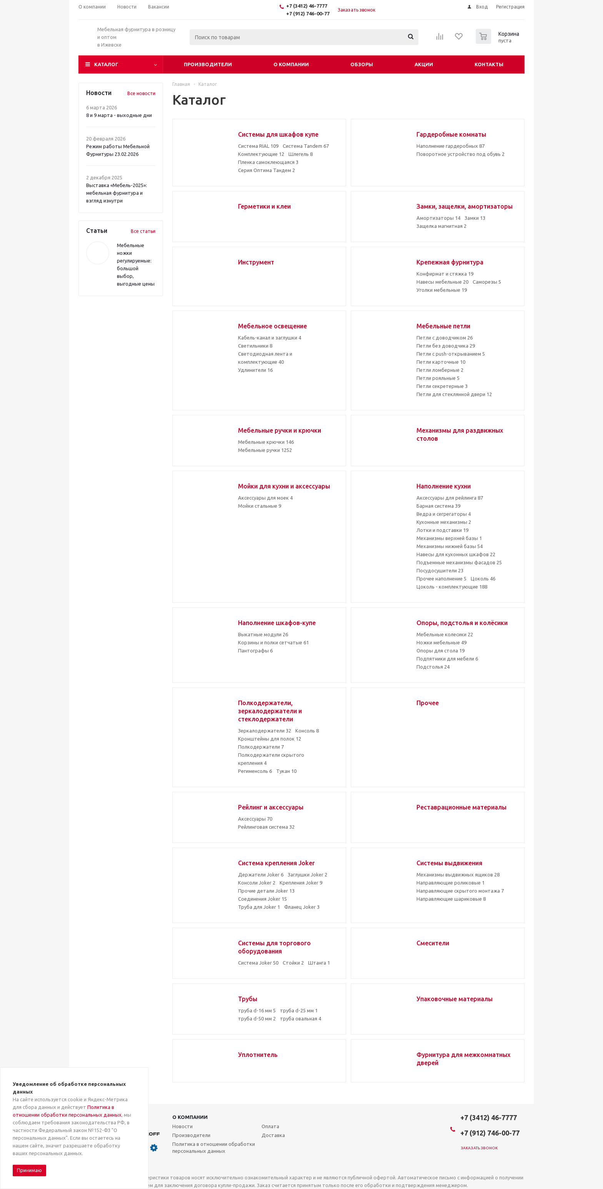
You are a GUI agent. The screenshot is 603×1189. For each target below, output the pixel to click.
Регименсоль (255, 771)
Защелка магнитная (441, 226)
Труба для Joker (259, 907)
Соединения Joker (262, 898)
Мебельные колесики (444, 634)
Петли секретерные (442, 386)
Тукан (286, 771)
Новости (182, 1126)
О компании (291, 64)
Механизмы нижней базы (449, 546)
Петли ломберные (439, 370)
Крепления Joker (301, 882)
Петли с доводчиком (444, 337)
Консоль (307, 730)
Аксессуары (255, 818)
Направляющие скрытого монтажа (460, 890)
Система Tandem (306, 146)
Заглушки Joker (307, 874)
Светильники (255, 345)
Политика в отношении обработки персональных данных (213, 1147)
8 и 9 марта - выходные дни (119, 115)
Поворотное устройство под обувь (460, 154)
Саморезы (487, 281)
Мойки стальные (259, 505)
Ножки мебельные (441, 642)
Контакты (489, 64)
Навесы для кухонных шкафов (455, 554)
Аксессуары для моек (265, 497)
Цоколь (483, 578)
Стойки (293, 962)
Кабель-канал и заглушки (269, 337)
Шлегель (300, 154)
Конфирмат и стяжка (444, 273)
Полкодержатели (261, 746)
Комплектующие (261, 154)
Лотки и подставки (442, 530)
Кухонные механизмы (443, 522)
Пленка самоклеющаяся (268, 162)
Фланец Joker (302, 907)
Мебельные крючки (266, 442)
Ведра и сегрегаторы (443, 514)
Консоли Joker (256, 882)
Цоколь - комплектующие (451, 586)
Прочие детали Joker (266, 890)
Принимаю (29, 1170)
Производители (208, 64)
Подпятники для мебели (447, 658)
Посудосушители (439, 570)
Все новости (141, 93)
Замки (475, 218)
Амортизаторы (438, 218)
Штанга (319, 962)
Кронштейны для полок (269, 738)
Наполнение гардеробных (450, 146)
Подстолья (433, 666)
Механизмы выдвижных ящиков (458, 874)
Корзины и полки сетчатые (273, 642)
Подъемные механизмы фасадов (459, 562)
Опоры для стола (440, 650)
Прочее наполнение (441, 578)
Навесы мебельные (442, 281)
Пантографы (255, 650)
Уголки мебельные (441, 290)
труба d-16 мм (257, 1010)
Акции (424, 64)
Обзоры (361, 64)
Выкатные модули (263, 634)
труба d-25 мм (299, 1010)
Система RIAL (258, 146)
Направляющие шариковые (451, 898)
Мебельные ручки (265, 450)
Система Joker (258, 962)
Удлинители (255, 370)
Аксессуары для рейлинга (449, 497)
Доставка (273, 1135)
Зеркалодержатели (264, 730)
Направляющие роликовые (450, 882)
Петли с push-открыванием (450, 353)
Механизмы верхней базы (449, 538)
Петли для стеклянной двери (454, 394)
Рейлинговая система (266, 826)
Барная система (438, 505)
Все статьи (143, 231)
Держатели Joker (260, 874)
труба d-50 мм (257, 1018)
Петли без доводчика (445, 345)
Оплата (270, 1126)
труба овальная (300, 1018)
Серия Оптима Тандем (266, 170)
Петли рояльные (438, 378)
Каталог (106, 64)
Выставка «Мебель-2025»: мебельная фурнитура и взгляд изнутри (116, 192)
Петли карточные (440, 362)
